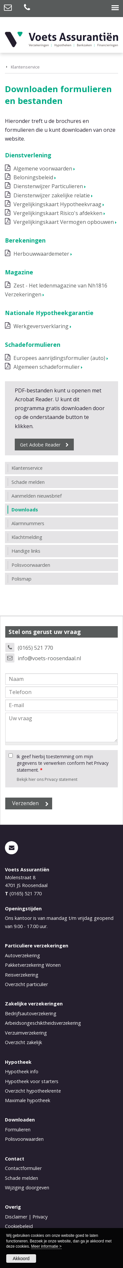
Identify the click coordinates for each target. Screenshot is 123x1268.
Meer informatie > (46, 1246)
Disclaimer (16, 1217)
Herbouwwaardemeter (41, 253)
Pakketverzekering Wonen (33, 965)
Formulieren (18, 1129)
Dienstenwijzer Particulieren (48, 186)
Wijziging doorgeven (27, 1187)
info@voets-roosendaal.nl (49, 658)
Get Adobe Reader (40, 445)
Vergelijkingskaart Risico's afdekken (57, 213)
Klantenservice (25, 67)
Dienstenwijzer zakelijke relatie (51, 195)
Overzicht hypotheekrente (33, 1091)
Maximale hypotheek (27, 1100)
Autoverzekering (22, 955)
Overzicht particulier (26, 984)
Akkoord (21, 1258)
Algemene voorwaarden (42, 168)
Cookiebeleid (19, 1226)
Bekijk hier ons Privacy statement (47, 779)
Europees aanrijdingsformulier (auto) (59, 358)
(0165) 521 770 (35, 647)
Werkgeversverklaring (41, 326)
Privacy (40, 1217)
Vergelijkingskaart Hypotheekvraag (57, 204)
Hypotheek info (21, 1071)
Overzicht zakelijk (23, 1042)
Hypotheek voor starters (31, 1081)
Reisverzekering (21, 975)
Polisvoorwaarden (24, 1139)
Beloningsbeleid (33, 177)
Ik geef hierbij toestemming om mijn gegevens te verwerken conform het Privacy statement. (63, 763)
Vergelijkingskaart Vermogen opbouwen (63, 222)
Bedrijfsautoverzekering (30, 1013)
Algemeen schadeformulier (46, 366)
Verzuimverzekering (26, 1033)
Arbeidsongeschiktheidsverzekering (43, 1023)
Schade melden (21, 1178)
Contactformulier (23, 1168)
